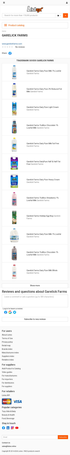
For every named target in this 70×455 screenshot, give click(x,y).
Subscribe (63, 437)
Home (4, 31)
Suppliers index (8, 356)
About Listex (7, 335)
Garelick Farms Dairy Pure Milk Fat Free (43, 143)
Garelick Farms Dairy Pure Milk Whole (42, 270)
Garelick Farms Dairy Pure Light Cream (43, 107)
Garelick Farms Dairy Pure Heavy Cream (43, 179)
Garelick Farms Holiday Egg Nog (40, 216)
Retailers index (8, 360)
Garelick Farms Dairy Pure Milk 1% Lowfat (44, 71)
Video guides (7, 372)
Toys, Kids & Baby (9, 411)
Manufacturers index (10, 353)
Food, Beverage (8, 418)
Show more (35, 285)
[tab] (35, 25)
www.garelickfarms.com (12, 44)
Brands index (7, 349)
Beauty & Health (8, 415)
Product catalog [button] (14, 25)
